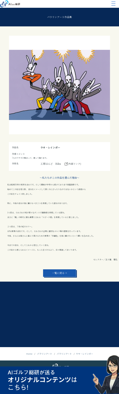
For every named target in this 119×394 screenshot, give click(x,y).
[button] (113, 4)
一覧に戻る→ (59, 273)
